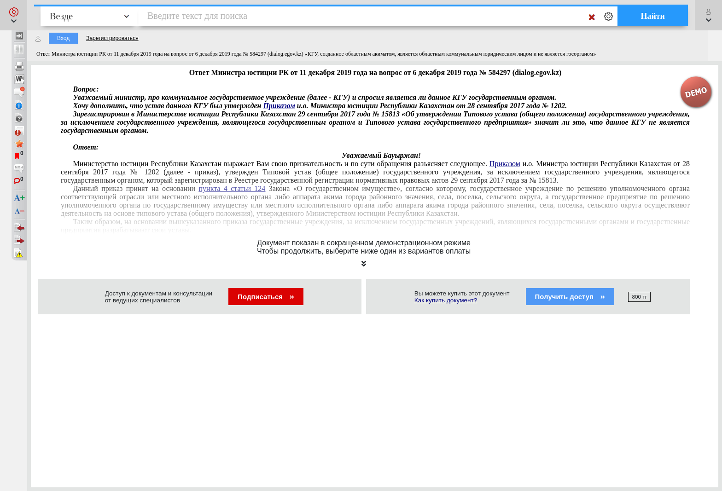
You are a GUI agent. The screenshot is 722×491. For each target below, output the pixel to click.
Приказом (279, 106)
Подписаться (266, 296)
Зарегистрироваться (112, 38)
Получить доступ (570, 296)
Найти (652, 16)
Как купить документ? (445, 300)
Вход (63, 38)
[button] (13, 15)
